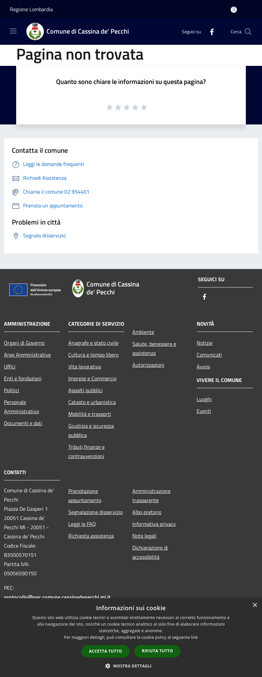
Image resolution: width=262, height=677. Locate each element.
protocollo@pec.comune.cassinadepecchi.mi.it (57, 597)
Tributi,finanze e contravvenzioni (86, 451)
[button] (131, 666)
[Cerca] (248, 32)
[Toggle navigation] (13, 31)
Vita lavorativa (84, 366)
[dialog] (131, 637)
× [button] (254, 605)
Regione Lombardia (31, 9)
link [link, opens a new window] (194, 637)
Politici (11, 390)
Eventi (204, 411)
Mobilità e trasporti (89, 414)
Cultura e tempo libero (93, 355)
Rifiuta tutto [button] (157, 651)
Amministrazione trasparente (151, 495)
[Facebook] (209, 31)
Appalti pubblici (85, 390)
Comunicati (209, 355)
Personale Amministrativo (21, 406)
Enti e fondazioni (23, 378)
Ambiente (143, 332)
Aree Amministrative (27, 355)
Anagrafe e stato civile (93, 343)
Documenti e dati (23, 423)
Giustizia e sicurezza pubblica (91, 430)
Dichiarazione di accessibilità (150, 552)
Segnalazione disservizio (95, 512)
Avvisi (203, 366)
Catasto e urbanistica (92, 402)
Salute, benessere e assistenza (154, 348)
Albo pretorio (146, 512)
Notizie (205, 343)
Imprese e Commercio (92, 378)
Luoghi (204, 399)
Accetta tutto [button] (105, 651)
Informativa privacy (154, 524)
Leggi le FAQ (82, 524)
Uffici (10, 366)
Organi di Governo (24, 343)
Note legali (144, 536)
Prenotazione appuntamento (84, 495)
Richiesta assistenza (91, 536)
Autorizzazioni (148, 365)
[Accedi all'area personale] (234, 10)
